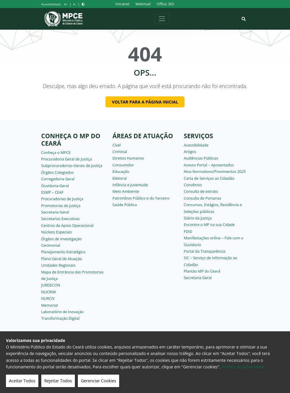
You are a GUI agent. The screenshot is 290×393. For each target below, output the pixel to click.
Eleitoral (120, 178)
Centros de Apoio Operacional (67, 225)
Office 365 (165, 4)
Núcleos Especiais (56, 232)
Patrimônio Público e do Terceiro (141, 198)
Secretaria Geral (55, 212)
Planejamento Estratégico (63, 251)
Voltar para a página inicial (145, 102)
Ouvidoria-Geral (55, 185)
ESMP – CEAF (52, 192)
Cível (117, 145)
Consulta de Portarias (202, 198)
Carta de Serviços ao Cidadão (209, 178)
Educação (121, 171)
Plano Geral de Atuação (61, 258)
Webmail (143, 4)
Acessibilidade (196, 145)
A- (74, 4)
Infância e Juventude (130, 184)
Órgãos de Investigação (61, 238)
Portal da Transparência (205, 251)
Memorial (49, 305)
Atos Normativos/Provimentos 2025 (215, 171)
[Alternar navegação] (162, 19)
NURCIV (48, 298)
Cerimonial (50, 245)
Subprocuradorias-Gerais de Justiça (72, 165)
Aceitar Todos (22, 381)
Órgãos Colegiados (57, 172)
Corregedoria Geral (58, 179)
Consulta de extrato (201, 191)
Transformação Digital (60, 318)
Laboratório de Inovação (62, 311)
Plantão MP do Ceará (202, 271)
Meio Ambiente (126, 191)
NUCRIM (48, 292)
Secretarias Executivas (60, 218)
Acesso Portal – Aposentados (209, 165)
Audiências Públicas (201, 158)
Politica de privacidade (243, 367)
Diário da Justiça (198, 218)
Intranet (123, 4)
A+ (66, 4)
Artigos (190, 151)
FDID (188, 231)
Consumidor (123, 165)
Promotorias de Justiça (61, 205)
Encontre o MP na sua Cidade (209, 224)
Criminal (120, 151)
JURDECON (50, 285)
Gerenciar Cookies (98, 381)
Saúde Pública (125, 204)
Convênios (193, 184)
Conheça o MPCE (56, 152)
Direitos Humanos (128, 158)
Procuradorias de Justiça (62, 198)
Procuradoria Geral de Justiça (66, 159)
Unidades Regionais (58, 265)
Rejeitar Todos (58, 381)
